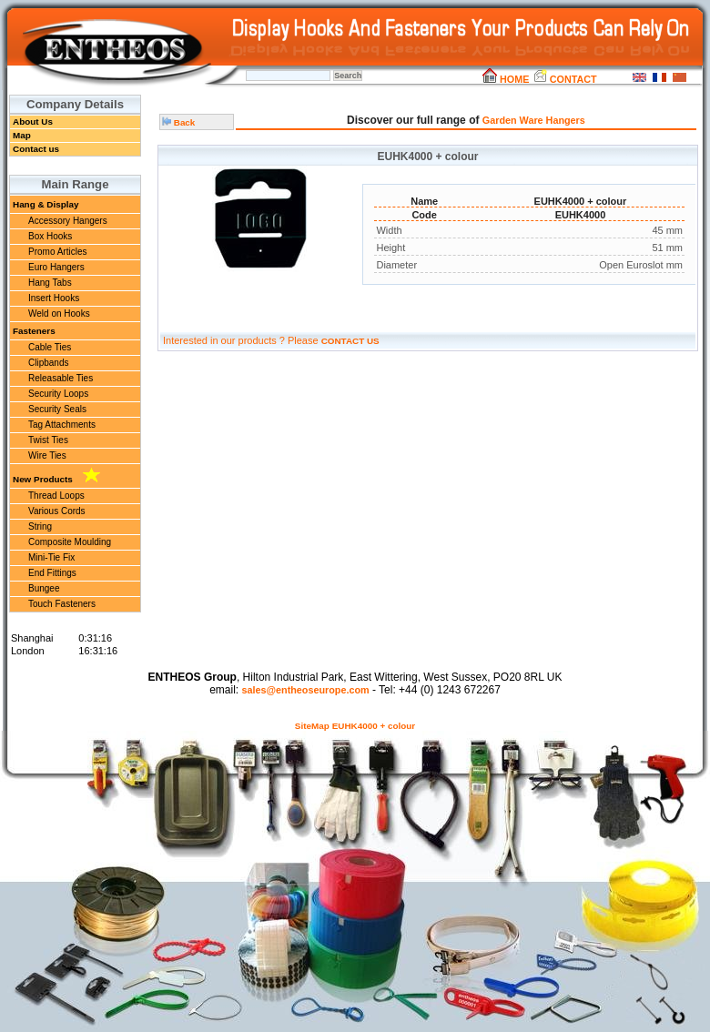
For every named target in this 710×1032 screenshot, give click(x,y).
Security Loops (58, 394)
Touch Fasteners (62, 604)
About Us (33, 121)
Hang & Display (45, 204)
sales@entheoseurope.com (305, 689)
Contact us (36, 149)
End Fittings (52, 573)
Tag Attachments (62, 425)
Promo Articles (57, 252)
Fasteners (34, 331)
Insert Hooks (53, 298)
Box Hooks (50, 236)
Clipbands (48, 363)
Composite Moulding (69, 542)
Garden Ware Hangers (533, 120)
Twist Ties (48, 440)
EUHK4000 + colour (373, 726)
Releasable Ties (60, 378)
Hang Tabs (50, 283)
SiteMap (312, 726)
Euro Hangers (56, 267)
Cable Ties (49, 347)
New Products (56, 476)
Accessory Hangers (67, 221)
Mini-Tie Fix (51, 557)
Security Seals (57, 409)
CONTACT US (350, 341)
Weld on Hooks (59, 314)
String (40, 526)
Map (22, 135)
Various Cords (57, 511)
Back (178, 122)
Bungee (43, 588)
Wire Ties (47, 455)
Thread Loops (56, 496)
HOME (505, 79)
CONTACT (564, 79)
